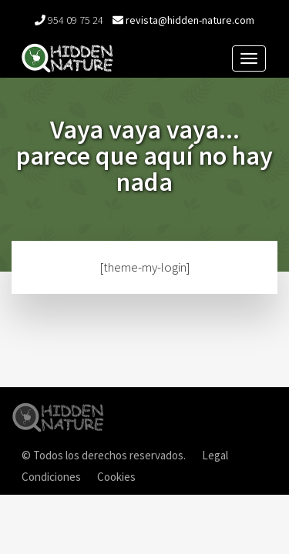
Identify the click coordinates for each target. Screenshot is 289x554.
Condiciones (51, 476)
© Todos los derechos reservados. (104, 455)
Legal (215, 455)
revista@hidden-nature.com (190, 20)
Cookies (116, 476)
